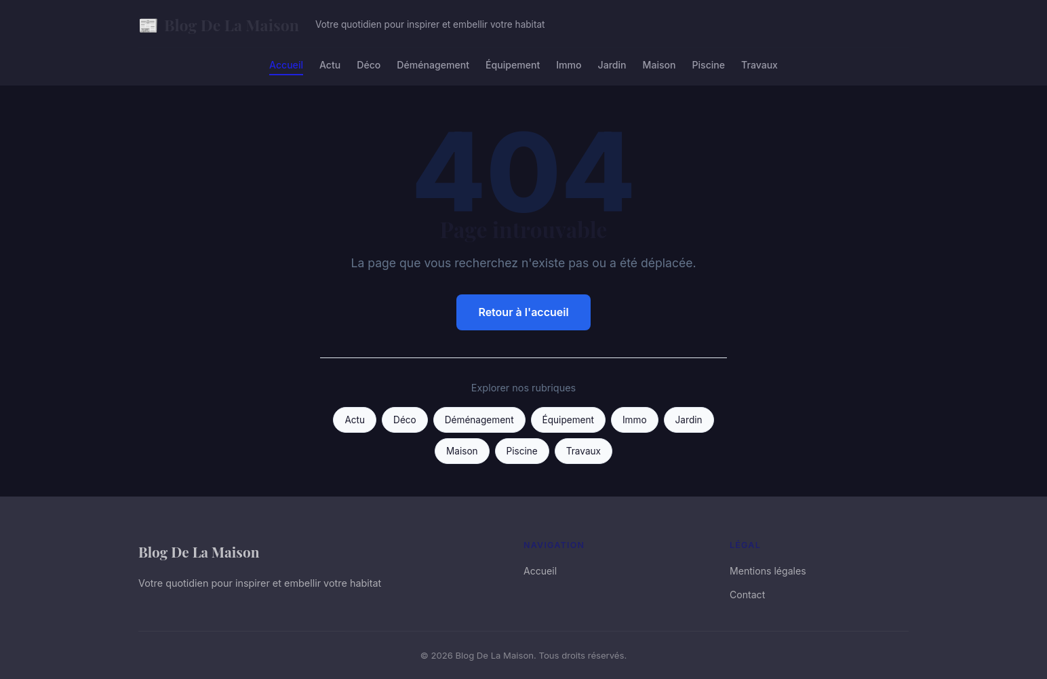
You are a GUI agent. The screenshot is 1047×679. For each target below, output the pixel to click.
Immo (568, 65)
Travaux (759, 65)
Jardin (612, 65)
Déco (368, 65)
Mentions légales (768, 571)
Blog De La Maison (218, 25)
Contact (747, 594)
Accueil (286, 65)
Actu (329, 65)
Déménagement (433, 65)
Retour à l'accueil (523, 312)
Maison (659, 65)
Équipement (513, 65)
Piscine (709, 65)
